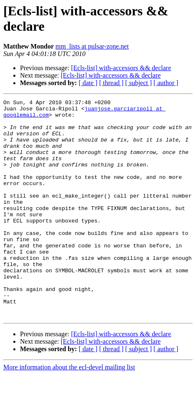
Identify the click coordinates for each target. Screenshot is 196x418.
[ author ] (166, 82)
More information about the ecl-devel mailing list (69, 410)
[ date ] (88, 82)
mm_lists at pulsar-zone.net (92, 46)
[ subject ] (138, 82)
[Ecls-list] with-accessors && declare (121, 67)
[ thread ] (111, 82)
